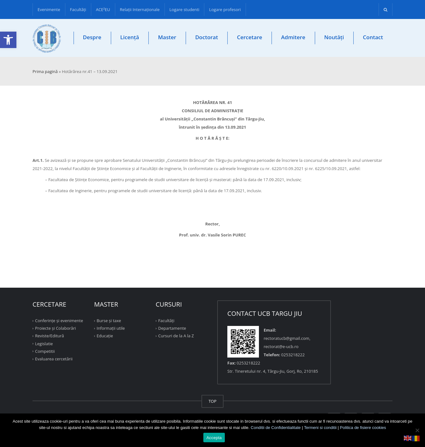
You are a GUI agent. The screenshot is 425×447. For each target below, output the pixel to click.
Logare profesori (225, 9)
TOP (212, 401)
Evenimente (49, 9)
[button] (8, 40)
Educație (105, 336)
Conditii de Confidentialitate (276, 427)
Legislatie (44, 343)
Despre (92, 37)
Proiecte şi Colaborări (55, 328)
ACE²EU (103, 9)
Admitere (293, 37)
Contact (373, 37)
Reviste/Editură (49, 336)
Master (167, 37)
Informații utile (111, 328)
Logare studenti (185, 9)
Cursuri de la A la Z (176, 336)
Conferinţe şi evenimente (59, 320)
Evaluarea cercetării (54, 359)
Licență (129, 37)
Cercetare (249, 37)
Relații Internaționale (140, 9)
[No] (417, 430)
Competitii (45, 351)
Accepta (214, 437)
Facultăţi (78, 9)
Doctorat (206, 37)
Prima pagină (45, 71)
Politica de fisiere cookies (363, 427)
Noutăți (334, 37)
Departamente (172, 328)
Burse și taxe (109, 320)
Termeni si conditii (320, 427)
